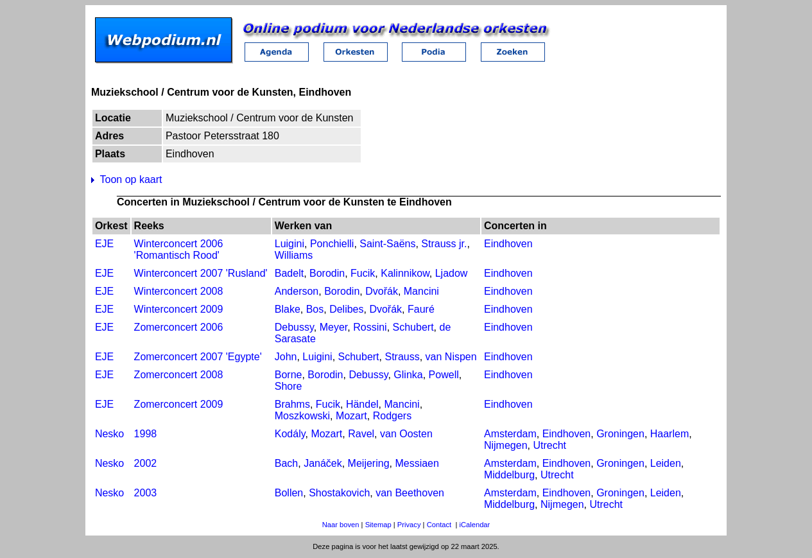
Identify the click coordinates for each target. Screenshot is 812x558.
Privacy (409, 524)
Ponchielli (332, 243)
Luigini (289, 243)
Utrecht (549, 445)
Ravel (361, 433)
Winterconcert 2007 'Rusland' (201, 273)
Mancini (421, 291)
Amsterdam (510, 433)
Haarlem (669, 433)
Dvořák (381, 291)
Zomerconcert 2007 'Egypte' (198, 356)
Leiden (665, 463)
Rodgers (392, 415)
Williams (294, 255)
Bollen (289, 492)
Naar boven (340, 524)
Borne (288, 374)
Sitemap (378, 524)
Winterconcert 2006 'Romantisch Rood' (178, 249)
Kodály (290, 433)
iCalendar (474, 524)
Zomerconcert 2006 (178, 327)
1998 (145, 433)
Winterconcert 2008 (178, 291)
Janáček (323, 463)
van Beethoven (410, 492)
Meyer (334, 327)
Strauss (401, 356)
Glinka (407, 374)
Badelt (289, 273)
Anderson (297, 291)
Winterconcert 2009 (178, 309)
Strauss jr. (444, 243)
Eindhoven (508, 243)
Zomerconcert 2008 (178, 374)
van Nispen (451, 356)
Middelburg (509, 474)
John (286, 356)
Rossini (369, 327)
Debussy (294, 327)
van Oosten (406, 433)
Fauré (421, 309)
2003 (145, 492)
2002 (145, 463)
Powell (444, 374)
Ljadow (451, 273)
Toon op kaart (131, 179)
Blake (287, 309)
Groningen (620, 433)
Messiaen (416, 463)
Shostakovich (339, 492)
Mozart (351, 415)
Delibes (346, 309)
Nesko (109, 433)
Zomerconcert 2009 (178, 404)
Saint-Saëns (387, 243)
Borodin (327, 273)
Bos (315, 309)
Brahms (292, 404)
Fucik (362, 273)
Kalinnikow (405, 273)
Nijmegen (506, 445)
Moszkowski (302, 415)
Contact (439, 524)
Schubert (413, 327)
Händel (362, 404)
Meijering (369, 463)
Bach (286, 463)
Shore (288, 386)
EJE (104, 243)
